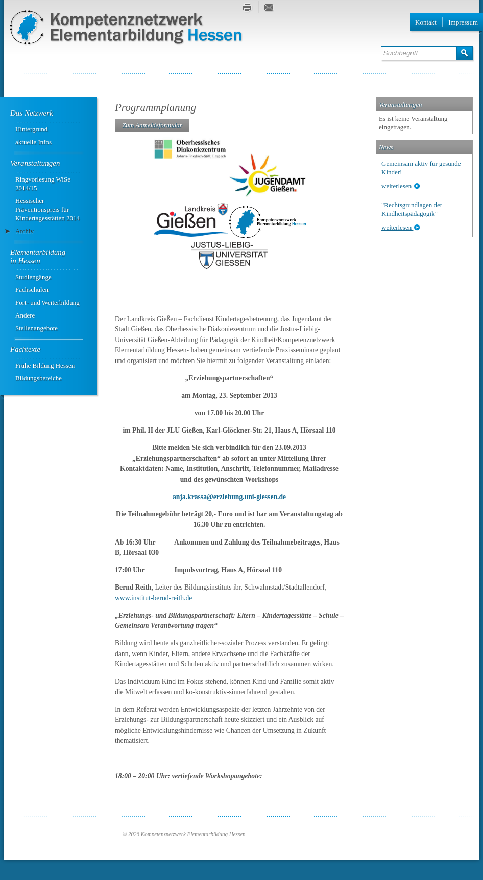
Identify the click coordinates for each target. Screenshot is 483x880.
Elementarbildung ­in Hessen (38, 256)
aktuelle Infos (33, 142)
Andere (25, 315)
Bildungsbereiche (38, 378)
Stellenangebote (36, 328)
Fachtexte (25, 349)
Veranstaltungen (35, 163)
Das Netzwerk (31, 113)
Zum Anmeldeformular (152, 125)
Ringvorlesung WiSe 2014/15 (42, 183)
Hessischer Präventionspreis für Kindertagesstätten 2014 (47, 209)
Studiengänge (33, 277)
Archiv (24, 231)
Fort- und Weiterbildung (47, 302)
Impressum (463, 22)
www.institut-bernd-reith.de (153, 598)
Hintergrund (31, 129)
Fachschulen (32, 290)
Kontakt (426, 22)
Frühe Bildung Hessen (45, 365)
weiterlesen (397, 186)
